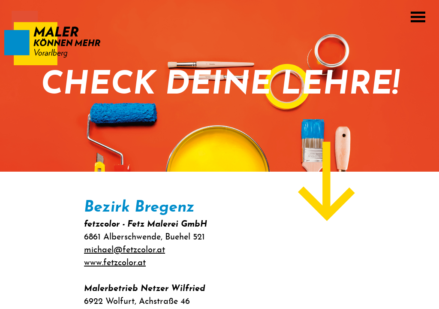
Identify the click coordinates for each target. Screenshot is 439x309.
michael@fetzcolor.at (124, 250)
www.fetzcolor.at (115, 263)
